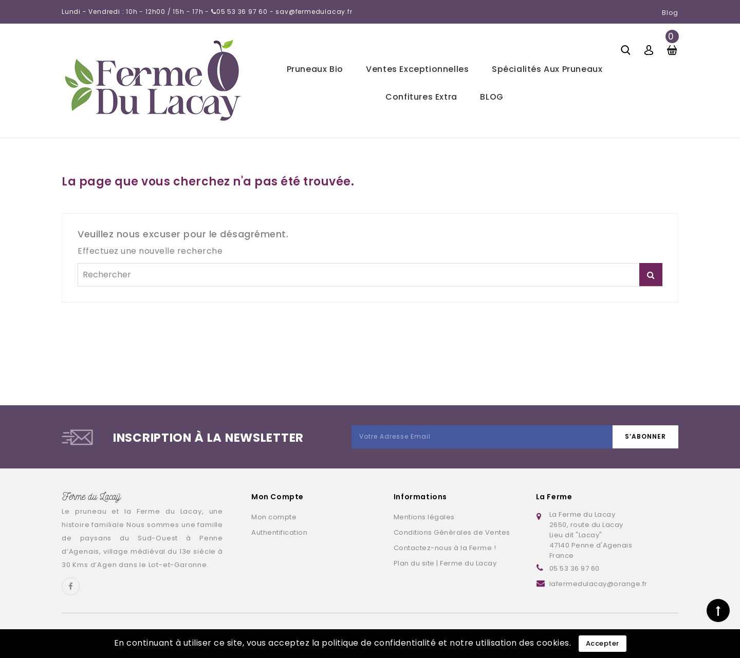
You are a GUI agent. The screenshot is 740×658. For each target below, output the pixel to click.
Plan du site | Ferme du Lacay (445, 563)
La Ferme (554, 497)
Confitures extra (421, 97)
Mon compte (274, 517)
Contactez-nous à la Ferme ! (445, 548)
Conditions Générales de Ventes (452, 532)
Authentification (279, 532)
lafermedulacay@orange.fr (598, 584)
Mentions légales (424, 517)
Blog (670, 12)
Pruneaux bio (315, 69)
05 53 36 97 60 (574, 568)
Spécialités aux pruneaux (547, 69)
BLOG (491, 97)
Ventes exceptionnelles (417, 69)
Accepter (602, 643)
